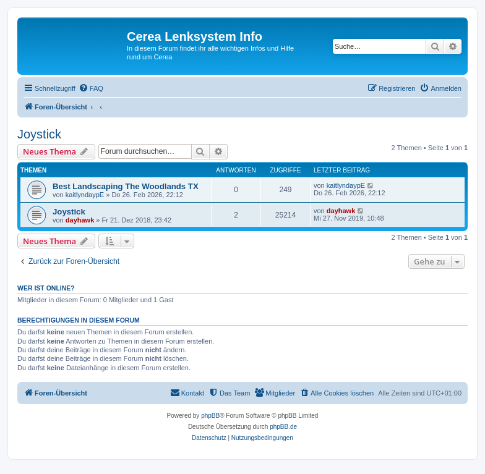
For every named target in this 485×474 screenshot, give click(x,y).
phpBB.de (283, 426)
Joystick (39, 134)
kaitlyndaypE (85, 194)
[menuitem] (91, 88)
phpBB (210, 415)
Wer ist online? (46, 288)
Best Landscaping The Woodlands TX (126, 186)
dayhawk (80, 220)
